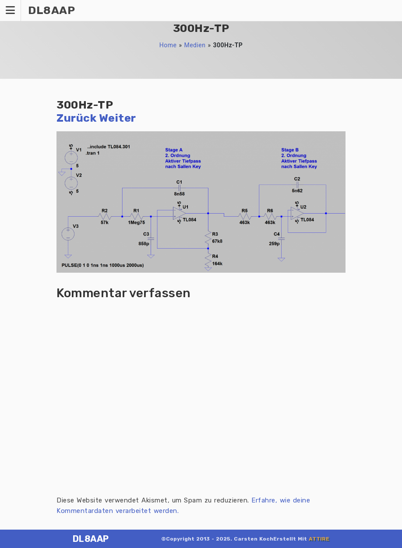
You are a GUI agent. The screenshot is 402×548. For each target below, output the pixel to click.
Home (168, 45)
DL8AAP (91, 539)
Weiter (117, 118)
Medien (194, 45)
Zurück (76, 118)
